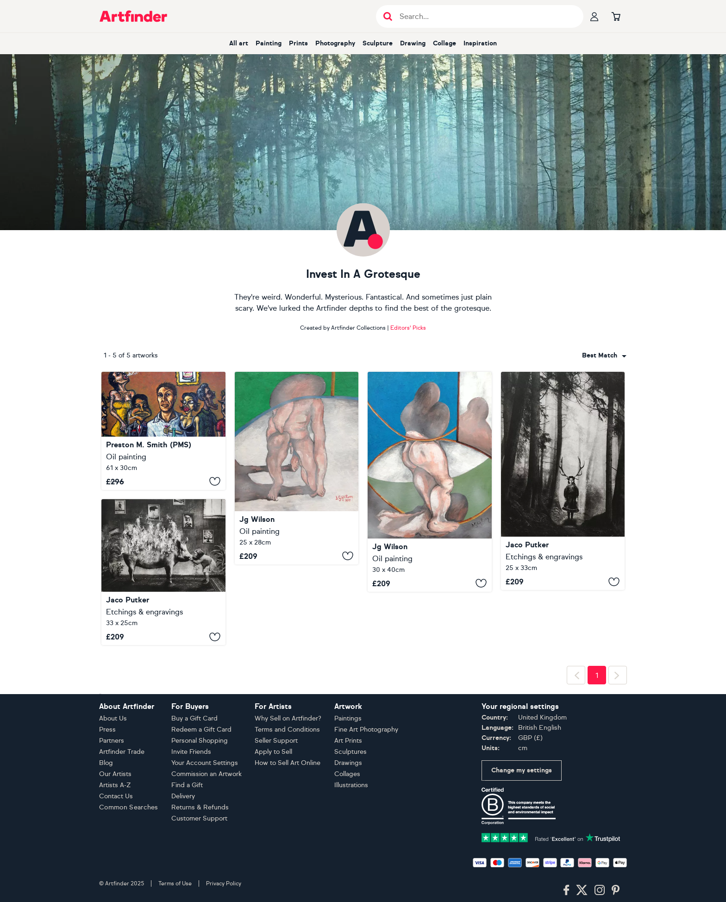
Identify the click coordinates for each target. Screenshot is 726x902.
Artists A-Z (115, 785)
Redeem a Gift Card (201, 729)
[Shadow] (297, 468)
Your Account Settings (204, 763)
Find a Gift (187, 785)
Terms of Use (175, 883)
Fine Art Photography (366, 729)
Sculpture (378, 43)
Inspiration (480, 43)
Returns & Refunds (200, 807)
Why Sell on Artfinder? (288, 718)
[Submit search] (388, 16)
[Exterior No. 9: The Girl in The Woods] (563, 481)
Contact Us (116, 796)
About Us (113, 718)
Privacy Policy (223, 883)
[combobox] (604, 355)
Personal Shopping (199, 741)
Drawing (413, 43)
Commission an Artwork (206, 774)
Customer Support (199, 818)
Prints (298, 43)
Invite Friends (191, 752)
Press (107, 729)
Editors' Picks (408, 328)
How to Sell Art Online (287, 763)
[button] (604, 355)
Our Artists (115, 774)
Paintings (348, 718)
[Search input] (485, 16)
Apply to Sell (273, 752)
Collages (347, 774)
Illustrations (351, 785)
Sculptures (350, 752)
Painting (269, 43)
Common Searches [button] (128, 807)
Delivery (183, 796)
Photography (335, 43)
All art (238, 43)
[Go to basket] (615, 16)
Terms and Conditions (287, 729)
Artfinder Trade (121, 752)
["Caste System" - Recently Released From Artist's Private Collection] (163, 431)
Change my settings (521, 770)
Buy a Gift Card (194, 718)
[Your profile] (594, 16)
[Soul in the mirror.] (430, 482)
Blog (106, 763)
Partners (111, 741)
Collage (444, 43)
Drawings (348, 763)
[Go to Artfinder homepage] (133, 16)
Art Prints (348, 741)
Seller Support (276, 741)
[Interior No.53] (163, 572)
